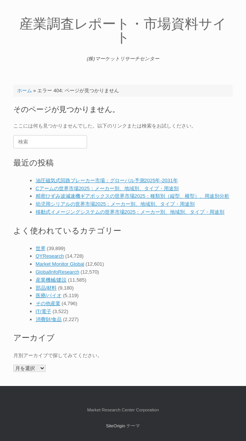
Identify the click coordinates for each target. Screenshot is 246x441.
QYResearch (50, 256)
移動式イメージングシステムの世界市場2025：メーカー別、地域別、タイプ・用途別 (130, 212)
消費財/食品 (49, 319)
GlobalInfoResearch (57, 272)
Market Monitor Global (60, 264)
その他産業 (48, 303)
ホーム (24, 90)
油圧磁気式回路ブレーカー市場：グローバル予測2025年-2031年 (107, 180)
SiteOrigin (115, 426)
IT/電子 (43, 311)
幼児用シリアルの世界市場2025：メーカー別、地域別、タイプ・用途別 (115, 204)
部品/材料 (46, 288)
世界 (41, 248)
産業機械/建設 (51, 280)
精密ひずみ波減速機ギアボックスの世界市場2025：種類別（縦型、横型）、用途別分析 (133, 196)
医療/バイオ (49, 295)
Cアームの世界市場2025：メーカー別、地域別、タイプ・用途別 (107, 188)
